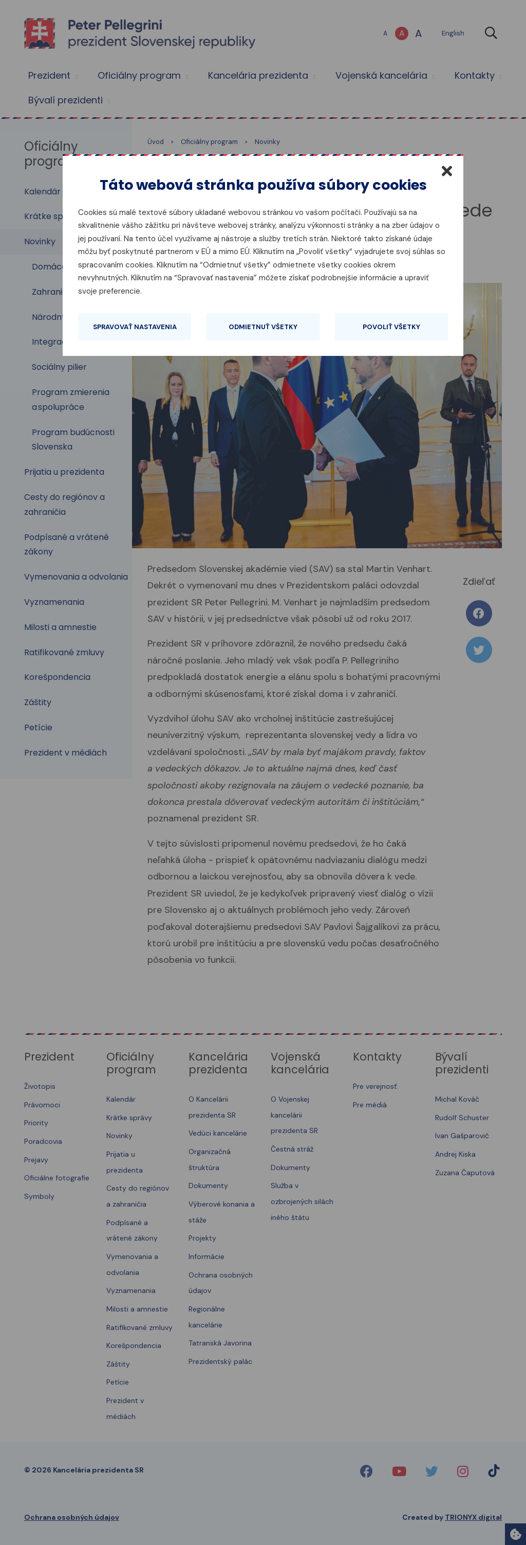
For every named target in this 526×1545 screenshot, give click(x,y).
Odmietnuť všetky (263, 326)
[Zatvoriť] (447, 170)
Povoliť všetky (391, 326)
